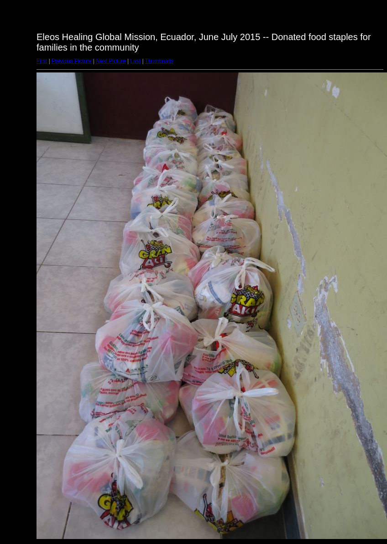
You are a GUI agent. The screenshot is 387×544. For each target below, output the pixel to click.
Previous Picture (71, 61)
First (42, 61)
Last (135, 61)
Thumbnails (159, 61)
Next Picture (111, 61)
